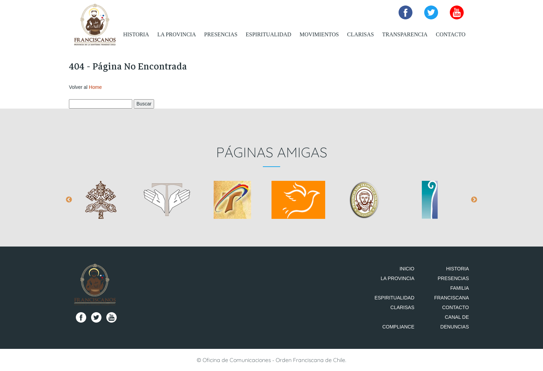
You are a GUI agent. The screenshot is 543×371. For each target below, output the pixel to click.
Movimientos (319, 34)
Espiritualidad (269, 34)
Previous (68, 199)
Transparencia (405, 34)
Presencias (221, 34)
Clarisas (360, 34)
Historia (136, 34)
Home (95, 87)
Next (474, 199)
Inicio (407, 268)
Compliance (398, 327)
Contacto (450, 34)
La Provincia (176, 34)
